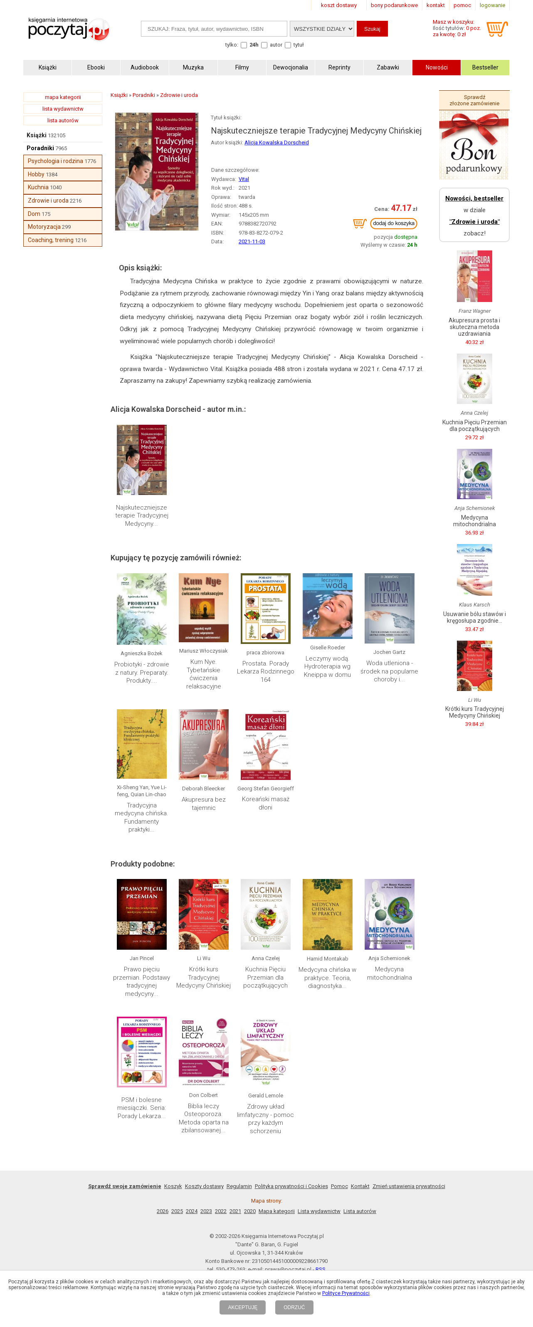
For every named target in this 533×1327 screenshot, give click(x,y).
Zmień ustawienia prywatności (409, 1186)
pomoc (462, 5)
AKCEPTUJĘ (242, 1307)
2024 (191, 1211)
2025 (177, 1211)
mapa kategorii (63, 97)
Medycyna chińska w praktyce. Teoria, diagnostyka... (327, 978)
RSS (321, 1269)
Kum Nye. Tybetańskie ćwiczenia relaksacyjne (203, 674)
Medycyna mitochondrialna (389, 973)
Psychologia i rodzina (55, 161)
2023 (206, 1211)
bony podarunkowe (394, 5)
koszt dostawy (339, 5)
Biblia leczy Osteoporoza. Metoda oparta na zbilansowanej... (204, 1118)
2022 (221, 1211)
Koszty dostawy (204, 1186)
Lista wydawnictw (319, 1211)
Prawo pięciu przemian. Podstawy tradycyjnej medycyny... (141, 982)
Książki (37, 135)
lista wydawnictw (63, 109)
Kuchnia (38, 187)
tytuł (299, 45)
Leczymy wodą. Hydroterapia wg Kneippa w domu (327, 666)
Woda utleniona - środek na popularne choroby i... (389, 671)
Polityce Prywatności (346, 1293)
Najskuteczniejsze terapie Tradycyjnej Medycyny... (141, 515)
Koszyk (173, 1186)
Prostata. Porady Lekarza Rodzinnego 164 (265, 671)
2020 (250, 1211)
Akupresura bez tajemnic (204, 804)
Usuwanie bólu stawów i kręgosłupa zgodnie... (474, 617)
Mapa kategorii (277, 1211)
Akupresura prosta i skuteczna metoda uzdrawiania (474, 327)
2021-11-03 (252, 241)
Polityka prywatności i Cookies (291, 1186)
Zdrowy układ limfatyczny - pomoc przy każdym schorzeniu (265, 1119)
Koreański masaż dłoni (265, 803)
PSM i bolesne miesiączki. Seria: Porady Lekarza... (141, 1108)
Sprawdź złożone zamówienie (474, 100)
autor (276, 45)
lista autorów (63, 120)
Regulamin (239, 1186)
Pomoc (339, 1186)
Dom (34, 213)
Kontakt (360, 1186)
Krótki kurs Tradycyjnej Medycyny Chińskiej (203, 977)
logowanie (492, 5)
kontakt (436, 5)
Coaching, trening (51, 240)
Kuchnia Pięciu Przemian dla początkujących (265, 977)
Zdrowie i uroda (48, 200)
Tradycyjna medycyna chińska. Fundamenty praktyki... (141, 818)
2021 (235, 1211)
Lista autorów (359, 1211)
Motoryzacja (44, 226)
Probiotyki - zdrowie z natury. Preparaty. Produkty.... (141, 672)
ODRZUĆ (294, 1307)
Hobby (36, 174)
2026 (162, 1211)
